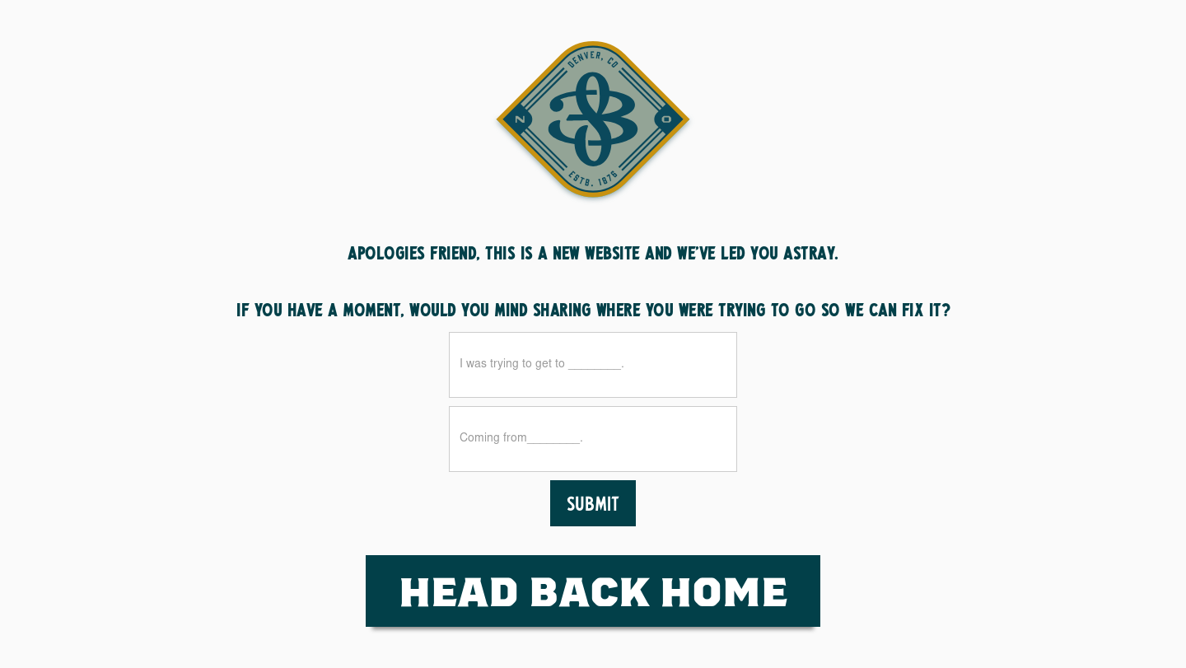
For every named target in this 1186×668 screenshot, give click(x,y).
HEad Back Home (593, 590)
